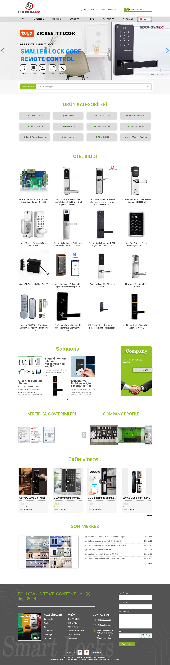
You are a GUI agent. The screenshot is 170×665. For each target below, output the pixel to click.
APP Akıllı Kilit (73, 627)
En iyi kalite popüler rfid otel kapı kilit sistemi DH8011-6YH (136, 200)
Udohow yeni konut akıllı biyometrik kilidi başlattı (106, 558)
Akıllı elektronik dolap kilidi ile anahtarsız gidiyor (106, 537)
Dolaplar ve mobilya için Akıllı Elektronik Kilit (105, 541)
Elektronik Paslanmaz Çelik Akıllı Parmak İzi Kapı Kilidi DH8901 (68, 244)
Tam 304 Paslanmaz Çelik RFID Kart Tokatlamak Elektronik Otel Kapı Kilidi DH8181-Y (68, 202)
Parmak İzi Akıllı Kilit (76, 631)
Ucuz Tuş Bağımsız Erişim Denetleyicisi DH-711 (136, 244)
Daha (145, 370)
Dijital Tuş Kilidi (74, 635)
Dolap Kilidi (72, 639)
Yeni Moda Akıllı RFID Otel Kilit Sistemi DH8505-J (136, 326)
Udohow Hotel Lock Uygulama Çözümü (103, 554)
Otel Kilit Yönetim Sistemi (30, 382)
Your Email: (123, 602)
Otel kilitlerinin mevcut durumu (99, 550)
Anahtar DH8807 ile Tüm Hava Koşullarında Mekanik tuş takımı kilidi (34, 328)
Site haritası (48, 631)
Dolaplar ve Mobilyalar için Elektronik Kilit (81, 383)
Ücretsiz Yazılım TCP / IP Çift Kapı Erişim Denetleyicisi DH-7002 (33, 200)
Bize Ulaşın (128, 19)
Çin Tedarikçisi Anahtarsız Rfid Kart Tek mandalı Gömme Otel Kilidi (68, 328)
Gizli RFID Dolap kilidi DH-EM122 (33, 284)
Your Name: (124, 593)
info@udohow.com (112, 10)
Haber (91, 19)
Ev (23, 19)
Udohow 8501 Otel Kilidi (32, 497)
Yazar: (21, 504)
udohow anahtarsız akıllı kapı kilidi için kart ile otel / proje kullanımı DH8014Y (102, 202)
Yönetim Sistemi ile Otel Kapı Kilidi (102, 285)
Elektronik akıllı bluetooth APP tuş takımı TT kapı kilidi (102, 244)
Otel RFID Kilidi (74, 619)
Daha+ (149, 515)
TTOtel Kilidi (73, 623)
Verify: (121, 631)
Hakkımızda (38, 19)
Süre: (21, 507)
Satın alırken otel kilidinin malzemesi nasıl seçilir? (56, 362)
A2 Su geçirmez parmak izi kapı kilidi (107, 497)
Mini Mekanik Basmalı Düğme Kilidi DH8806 (33, 244)
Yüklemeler (108, 19)
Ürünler (56, 19)
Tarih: (21, 509)
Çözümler (74, 19)
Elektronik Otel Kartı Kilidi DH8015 (136, 285)
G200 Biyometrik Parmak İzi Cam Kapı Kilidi (77, 497)
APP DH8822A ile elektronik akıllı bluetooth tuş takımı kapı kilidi (102, 326)
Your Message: (125, 612)
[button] (82, 77)
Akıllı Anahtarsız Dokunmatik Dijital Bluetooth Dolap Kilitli (67, 285)
